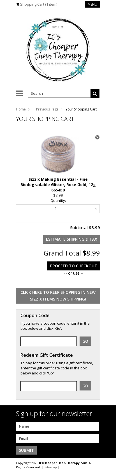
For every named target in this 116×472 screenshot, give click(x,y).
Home (21, 109)
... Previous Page (46, 109)
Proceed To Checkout (73, 265)
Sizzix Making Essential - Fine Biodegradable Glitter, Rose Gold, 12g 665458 (58, 185)
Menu (92, 4)
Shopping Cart (38, 4)
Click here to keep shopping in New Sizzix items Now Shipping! (58, 296)
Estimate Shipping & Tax (71, 239)
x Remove (97, 137)
